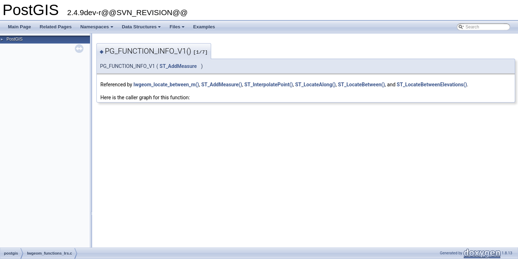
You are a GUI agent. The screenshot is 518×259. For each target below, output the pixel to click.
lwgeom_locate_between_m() (166, 84)
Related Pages (56, 26)
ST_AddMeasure (178, 66)
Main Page (19, 26)
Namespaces (97, 28)
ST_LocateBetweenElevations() (432, 84)
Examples (204, 26)
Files (177, 28)
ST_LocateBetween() (361, 84)
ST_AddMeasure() (221, 84)
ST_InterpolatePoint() (268, 84)
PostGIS (14, 39)
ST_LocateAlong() (315, 84)
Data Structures (142, 28)
